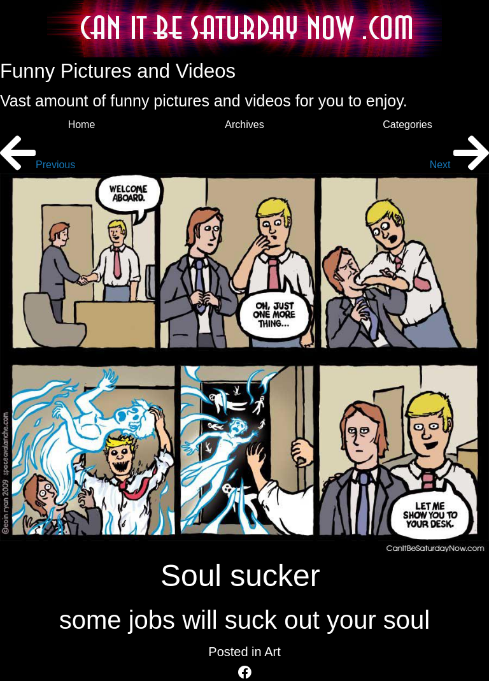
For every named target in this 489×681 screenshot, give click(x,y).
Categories (407, 124)
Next (459, 164)
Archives (244, 124)
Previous (37, 164)
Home (82, 124)
